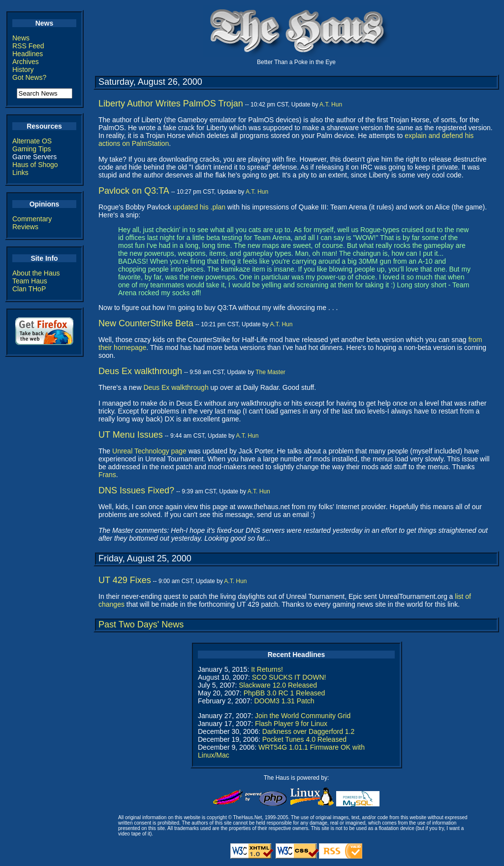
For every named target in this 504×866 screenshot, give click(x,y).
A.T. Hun (330, 104)
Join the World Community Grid (302, 716)
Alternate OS (32, 141)
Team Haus (29, 281)
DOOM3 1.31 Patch (284, 701)
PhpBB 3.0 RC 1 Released (284, 693)
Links (20, 172)
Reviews (25, 227)
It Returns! (267, 669)
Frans (107, 475)
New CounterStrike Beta (145, 323)
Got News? (29, 77)
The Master (270, 372)
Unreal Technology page (149, 451)
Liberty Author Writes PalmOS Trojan (170, 103)
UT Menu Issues (130, 435)
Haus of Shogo (35, 165)
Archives (25, 62)
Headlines (27, 54)
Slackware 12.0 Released (278, 685)
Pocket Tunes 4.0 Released (304, 739)
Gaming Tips (31, 149)
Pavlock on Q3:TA (133, 191)
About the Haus (36, 273)
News (21, 38)
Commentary (32, 219)
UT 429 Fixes (124, 580)
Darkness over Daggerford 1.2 (308, 731)
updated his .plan (199, 207)
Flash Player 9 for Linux (291, 723)
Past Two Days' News (141, 624)
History (23, 69)
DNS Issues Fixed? (136, 490)
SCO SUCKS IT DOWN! (289, 677)
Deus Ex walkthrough (140, 371)
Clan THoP (29, 289)
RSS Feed (28, 46)
